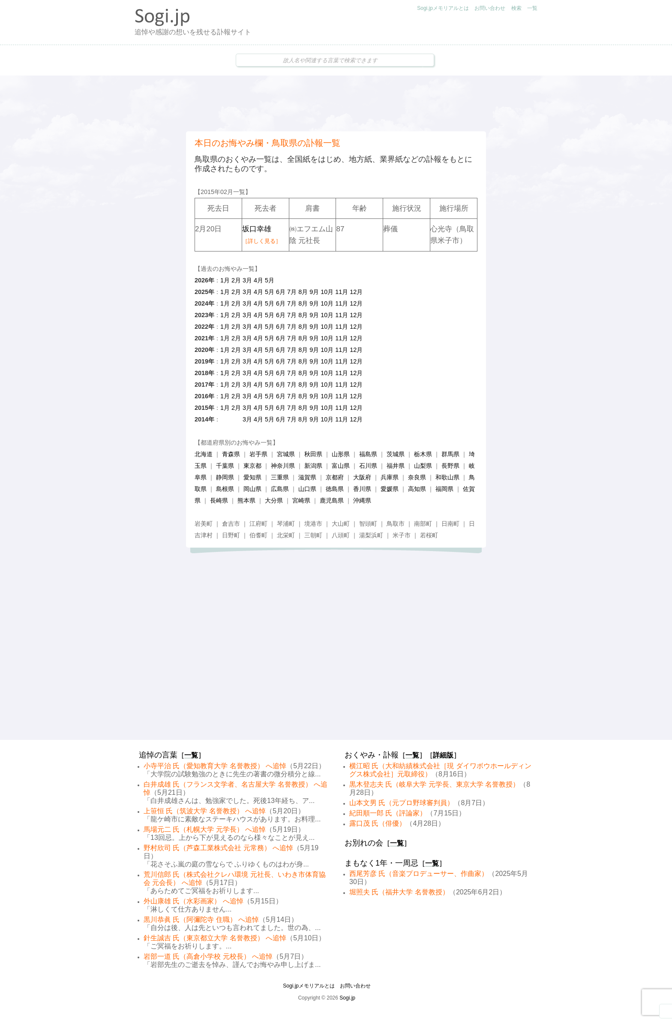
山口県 (307, 488)
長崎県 (219, 500)
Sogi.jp (347, 998)
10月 (327, 291)
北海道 (204, 454)
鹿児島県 (332, 500)
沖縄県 (362, 500)
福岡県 (444, 488)
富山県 (341, 465)
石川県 (368, 465)
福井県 (396, 465)
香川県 (362, 488)
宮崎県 (301, 500)
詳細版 (443, 755)
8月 (303, 291)
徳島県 (335, 488)
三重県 (280, 477)
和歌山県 (447, 477)
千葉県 (225, 465)
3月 (247, 280)
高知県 (417, 488)
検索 (516, 8)
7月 (292, 291)
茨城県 (396, 454)
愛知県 (252, 477)
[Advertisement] (336, 103)
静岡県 (225, 477)
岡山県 (252, 488)
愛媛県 (390, 488)
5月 (269, 280)
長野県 (450, 465)
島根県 (225, 488)
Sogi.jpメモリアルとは (443, 8)
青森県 (231, 454)
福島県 (368, 454)
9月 (314, 291)
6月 (280, 291)
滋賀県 (307, 477)
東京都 (252, 465)
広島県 (280, 488)
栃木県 (423, 454)
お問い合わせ (489, 8)
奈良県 (417, 477)
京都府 (335, 477)
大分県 (274, 500)
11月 (341, 291)
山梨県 (423, 465)
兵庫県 (390, 477)
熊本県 (246, 500)
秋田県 (313, 454)
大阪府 (362, 477)
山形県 (341, 454)
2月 (236, 280)
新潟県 (313, 465)
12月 (356, 291)
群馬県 (450, 454)
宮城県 (286, 454)
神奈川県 (283, 465)
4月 (258, 280)
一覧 (532, 8)
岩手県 (258, 454)
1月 (225, 280)
